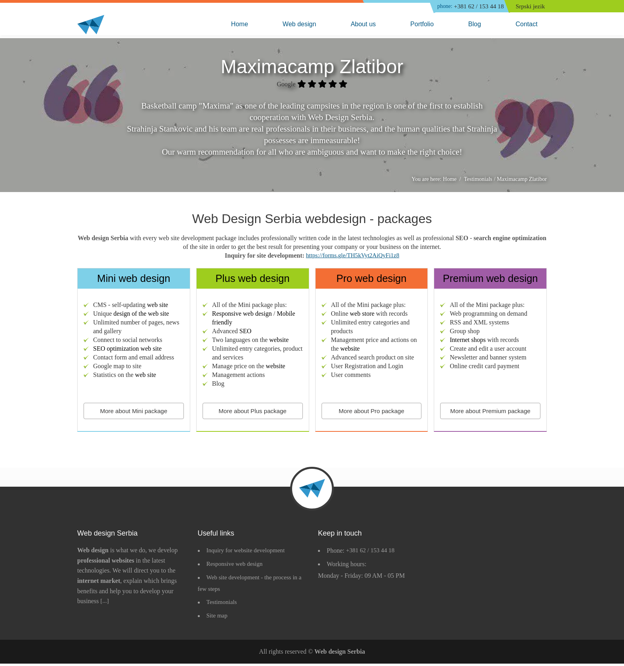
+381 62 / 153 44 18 (467, 6)
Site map (218, 618)
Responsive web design (236, 566)
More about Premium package (490, 412)
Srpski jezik (532, 6)
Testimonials (223, 605)
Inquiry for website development (248, 552)
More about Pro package (371, 412)
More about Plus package (252, 412)
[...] (104, 603)
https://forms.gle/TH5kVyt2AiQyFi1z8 (352, 257)
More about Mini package (134, 412)
